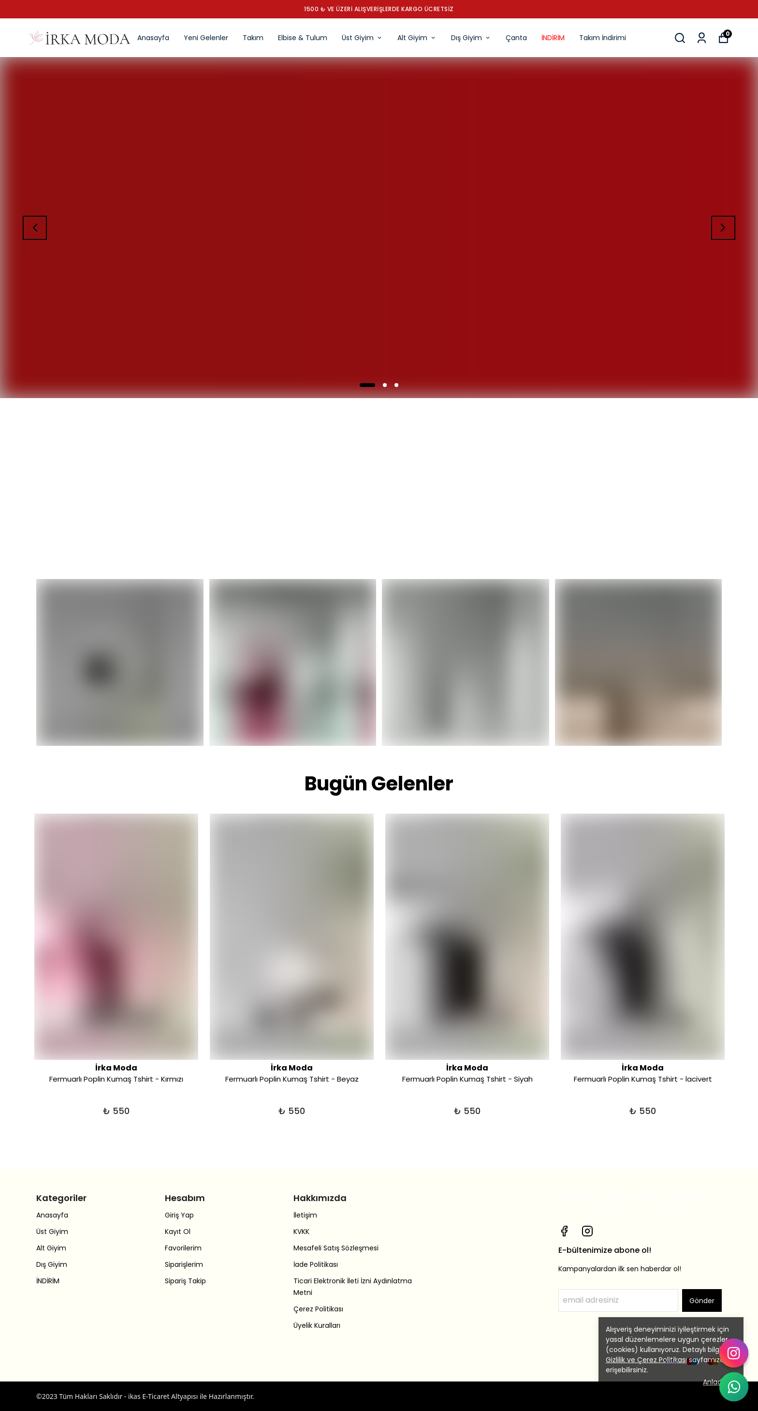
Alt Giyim (417, 38)
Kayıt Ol (177, 1231)
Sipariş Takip (185, 1281)
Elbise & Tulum (302, 38)
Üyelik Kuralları (316, 1325)
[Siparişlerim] (702, 38)
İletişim (305, 1215)
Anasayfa (153, 38)
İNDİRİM (553, 38)
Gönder (701, 1301)
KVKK (301, 1231)
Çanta (516, 38)
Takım (253, 38)
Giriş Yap (179, 1215)
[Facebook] (564, 1231)
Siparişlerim (184, 1264)
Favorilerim (183, 1248)
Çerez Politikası (318, 1309)
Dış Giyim (471, 38)
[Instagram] (587, 1231)
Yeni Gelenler (206, 38)
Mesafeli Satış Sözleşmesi (336, 1248)
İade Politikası (315, 1264)
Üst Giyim (362, 38)
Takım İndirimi (602, 38)
